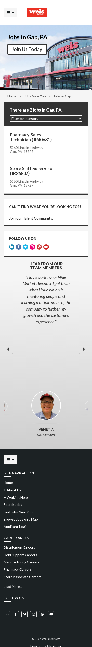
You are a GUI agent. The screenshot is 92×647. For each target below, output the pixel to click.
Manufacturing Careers (21, 555)
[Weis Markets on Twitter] (24, 607)
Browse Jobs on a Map (21, 512)
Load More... (13, 579)
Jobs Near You (35, 96)
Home (11, 96)
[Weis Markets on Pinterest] (42, 607)
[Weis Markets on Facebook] (16, 607)
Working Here (16, 490)
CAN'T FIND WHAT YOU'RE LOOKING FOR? (44, 205)
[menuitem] (46, 540)
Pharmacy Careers (18, 562)
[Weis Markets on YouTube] (51, 607)
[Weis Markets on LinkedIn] (7, 607)
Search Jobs (13, 497)
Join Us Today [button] (27, 49)
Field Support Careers (20, 548)
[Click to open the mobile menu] (10, 12)
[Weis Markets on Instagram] (33, 607)
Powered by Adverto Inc (46, 639)
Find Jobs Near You (18, 505)
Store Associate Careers (22, 570)
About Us (12, 483)
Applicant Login (15, 519)
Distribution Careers (19, 540)
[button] (46, 118)
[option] (46, 292)
